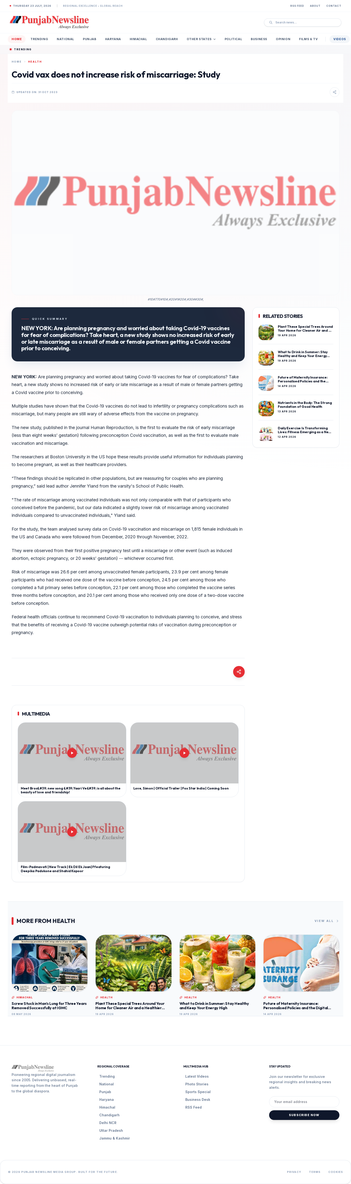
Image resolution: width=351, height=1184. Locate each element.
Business (259, 39)
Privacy (294, 1172)
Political (233, 39)
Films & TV (308, 39)
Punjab (89, 39)
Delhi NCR (107, 1123)
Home (17, 39)
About (315, 5)
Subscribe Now (304, 1115)
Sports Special (198, 1092)
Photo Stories (196, 1084)
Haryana (113, 39)
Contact (333, 5)
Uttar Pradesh (111, 1130)
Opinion (283, 39)
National (65, 39)
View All (327, 921)
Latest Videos (197, 1076)
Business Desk (197, 1099)
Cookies (335, 1172)
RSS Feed (297, 5)
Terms (315, 1172)
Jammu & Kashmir (114, 1138)
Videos (339, 39)
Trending (39, 39)
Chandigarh (167, 39)
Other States (201, 39)
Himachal (138, 39)
